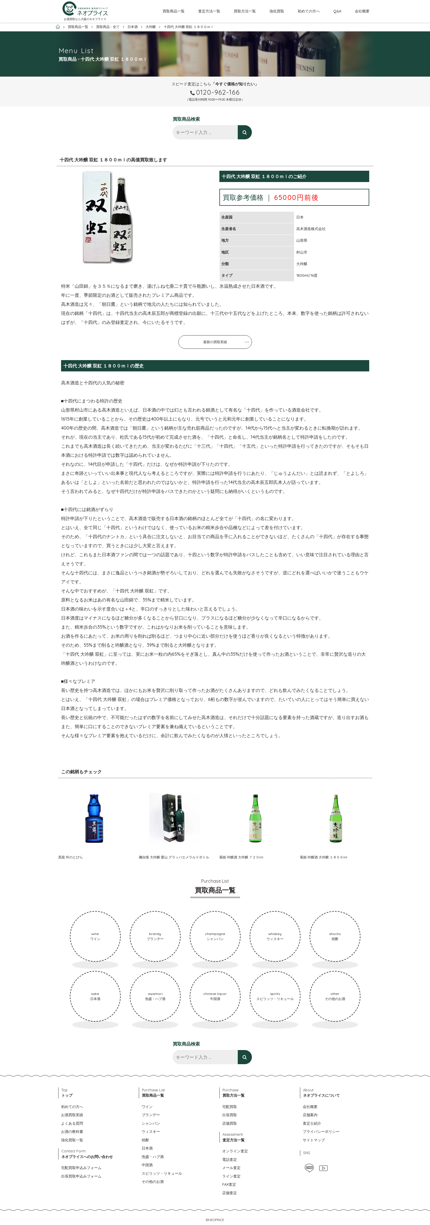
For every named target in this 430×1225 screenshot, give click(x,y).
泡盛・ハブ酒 (153, 1156)
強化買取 (276, 11)
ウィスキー (151, 1131)
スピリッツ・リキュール (162, 1173)
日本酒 (147, 1148)
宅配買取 (229, 1106)
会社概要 (362, 11)
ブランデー (151, 1115)
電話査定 (229, 1159)
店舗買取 (229, 1123)
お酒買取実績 (72, 1115)
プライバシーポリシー (321, 1131)
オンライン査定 (235, 1151)
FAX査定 (229, 1184)
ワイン (147, 1106)
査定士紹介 (312, 1123)
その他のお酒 (153, 1181)
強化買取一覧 (72, 1140)
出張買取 (229, 1115)
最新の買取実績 (215, 342)
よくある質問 (72, 1123)
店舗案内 (310, 1115)
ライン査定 (231, 1176)
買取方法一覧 (245, 11)
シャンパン (151, 1123)
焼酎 (145, 1140)
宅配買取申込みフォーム (81, 1167)
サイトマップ (314, 1140)
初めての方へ (309, 11)
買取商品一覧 (174, 11)
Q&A (337, 11)
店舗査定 (229, 1193)
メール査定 (231, 1167)
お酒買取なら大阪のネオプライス (85, 19)
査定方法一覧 (209, 11)
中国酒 (147, 1165)
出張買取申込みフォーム (81, 1176)
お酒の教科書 (72, 1131)
